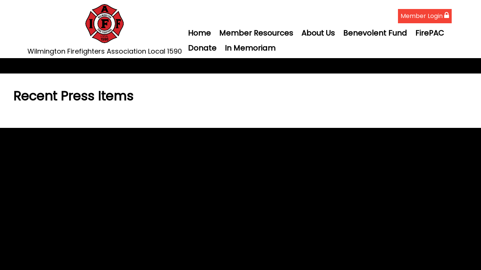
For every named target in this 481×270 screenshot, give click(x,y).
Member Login (425, 16)
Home (199, 33)
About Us (318, 33)
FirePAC (429, 33)
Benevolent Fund (375, 33)
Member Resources (256, 33)
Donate (202, 48)
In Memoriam (250, 48)
